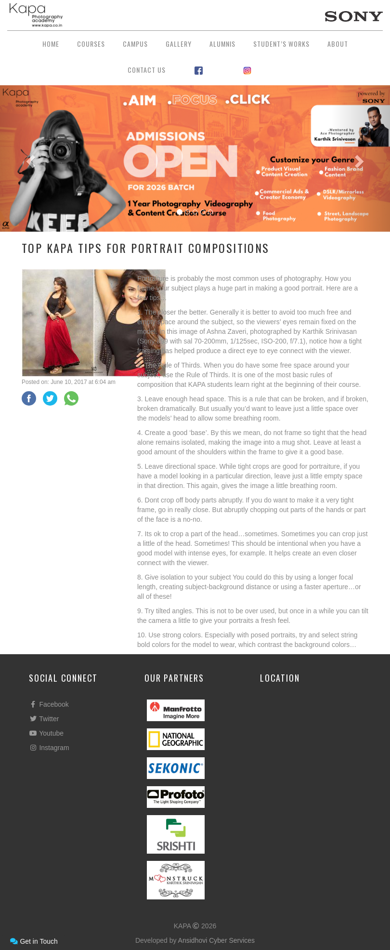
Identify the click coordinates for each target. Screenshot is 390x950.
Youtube (46, 733)
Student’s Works (281, 44)
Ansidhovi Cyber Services (216, 940)
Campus (135, 44)
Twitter (44, 719)
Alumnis (222, 44)
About (337, 44)
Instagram (49, 748)
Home (50, 44)
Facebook (49, 704)
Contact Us (147, 70)
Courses (91, 44)
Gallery (179, 44)
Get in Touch (34, 941)
